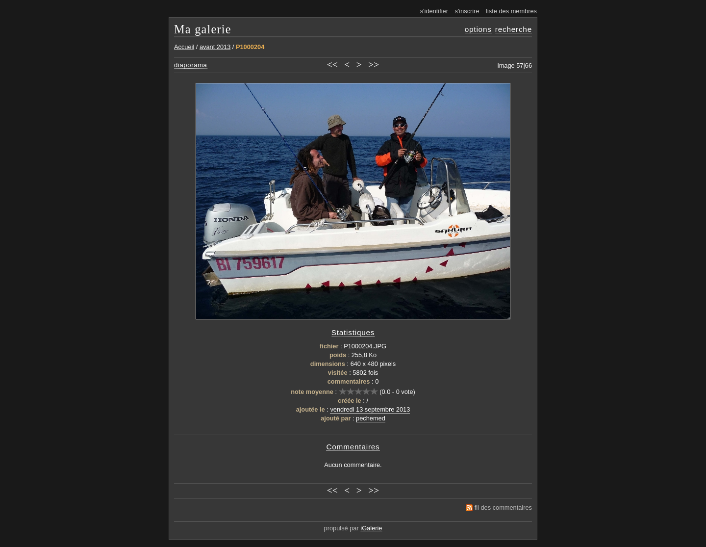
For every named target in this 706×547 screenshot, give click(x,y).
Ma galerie (202, 29)
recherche (513, 29)
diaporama (190, 65)
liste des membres (511, 11)
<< (332, 64)
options (478, 29)
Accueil (184, 47)
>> (373, 64)
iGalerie (371, 528)
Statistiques (353, 332)
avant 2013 (215, 47)
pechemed (370, 418)
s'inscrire (467, 11)
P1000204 (250, 47)
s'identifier (434, 11)
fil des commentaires (503, 507)
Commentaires (352, 447)
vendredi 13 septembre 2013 (370, 409)
